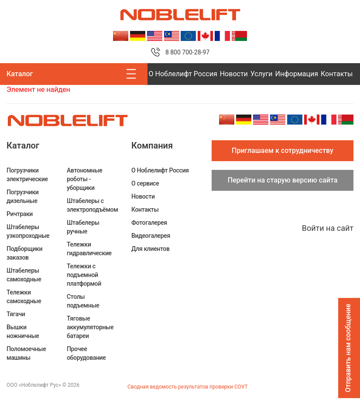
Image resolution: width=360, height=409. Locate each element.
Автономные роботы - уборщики (85, 179)
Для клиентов (150, 248)
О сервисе (145, 183)
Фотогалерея (149, 222)
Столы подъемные (83, 301)
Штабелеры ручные (83, 227)
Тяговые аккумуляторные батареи (90, 327)
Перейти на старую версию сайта (283, 180)
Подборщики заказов (24, 253)
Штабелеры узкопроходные (28, 231)
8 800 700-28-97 (187, 52)
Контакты (337, 74)
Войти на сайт (327, 228)
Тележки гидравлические (89, 249)
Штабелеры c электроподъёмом (92, 205)
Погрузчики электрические (27, 175)
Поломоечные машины (26, 353)
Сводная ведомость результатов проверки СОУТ (187, 387)
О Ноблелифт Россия (183, 74)
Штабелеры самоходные (24, 275)
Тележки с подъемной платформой (84, 275)
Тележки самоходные (24, 296)
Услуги (261, 74)
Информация (296, 74)
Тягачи (16, 314)
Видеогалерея (150, 235)
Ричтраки (20, 213)
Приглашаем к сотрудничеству (282, 150)
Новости (234, 74)
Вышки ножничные (23, 331)
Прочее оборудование (86, 353)
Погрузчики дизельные (23, 196)
